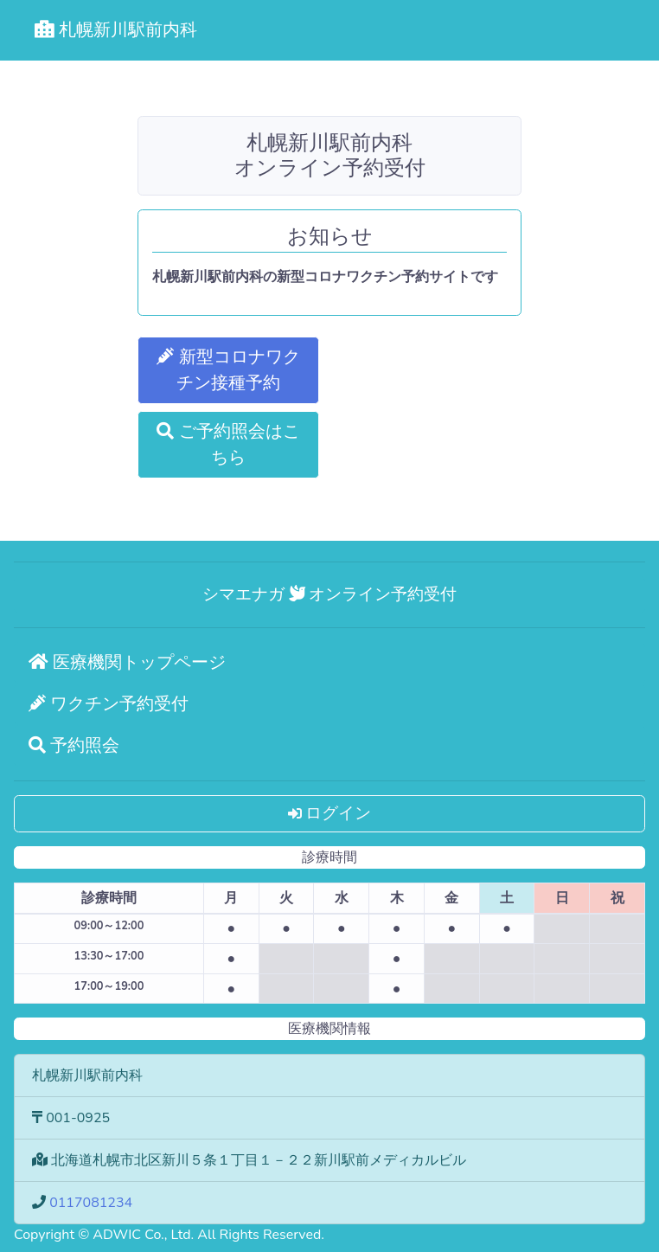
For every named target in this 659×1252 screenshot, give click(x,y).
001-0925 (78, 1117)
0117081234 (90, 1202)
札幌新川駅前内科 (116, 30)
